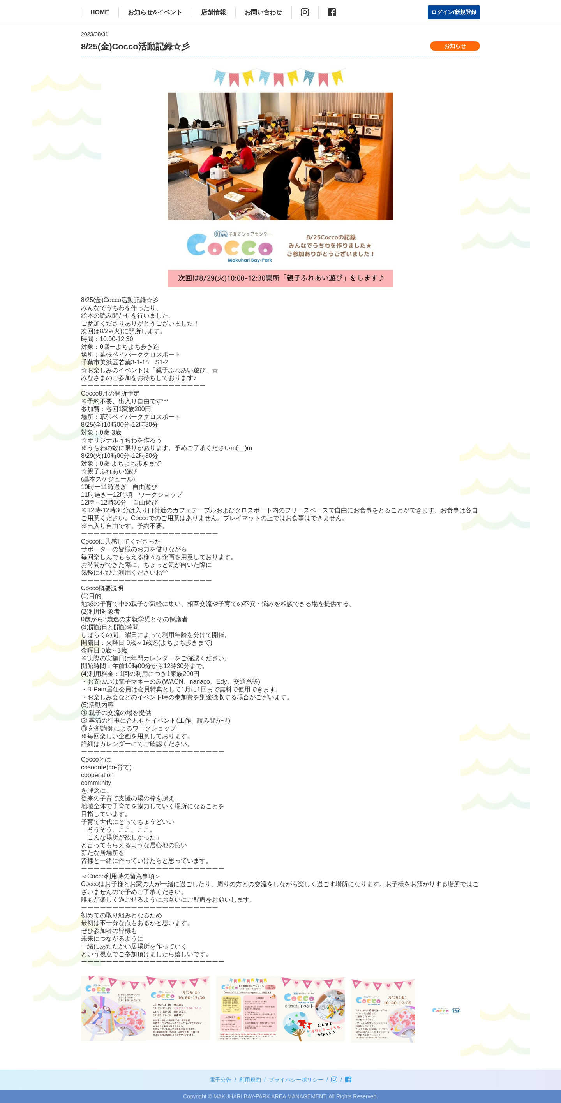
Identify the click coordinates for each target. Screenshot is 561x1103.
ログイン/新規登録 (453, 12)
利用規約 (250, 1080)
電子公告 (220, 1080)
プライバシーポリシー (296, 1080)
